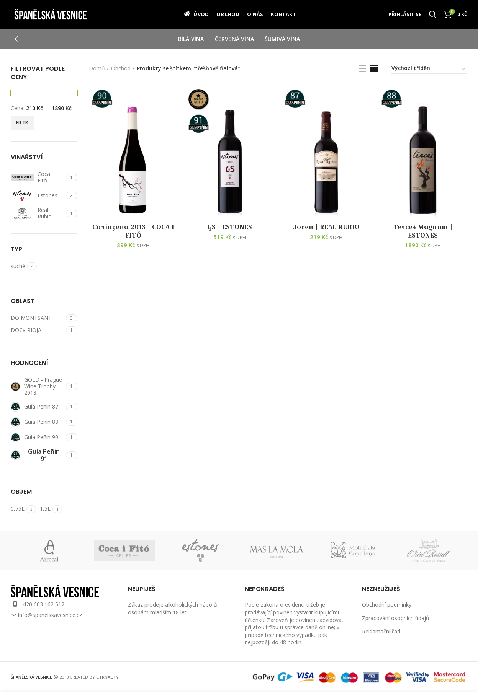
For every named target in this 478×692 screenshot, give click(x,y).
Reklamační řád (381, 631)
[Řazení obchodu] (429, 69)
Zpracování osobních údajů (395, 618)
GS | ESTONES (229, 227)
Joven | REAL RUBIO (326, 227)
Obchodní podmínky (386, 604)
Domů (97, 68)
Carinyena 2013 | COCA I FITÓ (133, 231)
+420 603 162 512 (42, 604)
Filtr (22, 122)
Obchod (121, 68)
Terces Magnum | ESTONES (422, 231)
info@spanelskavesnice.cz (50, 615)
